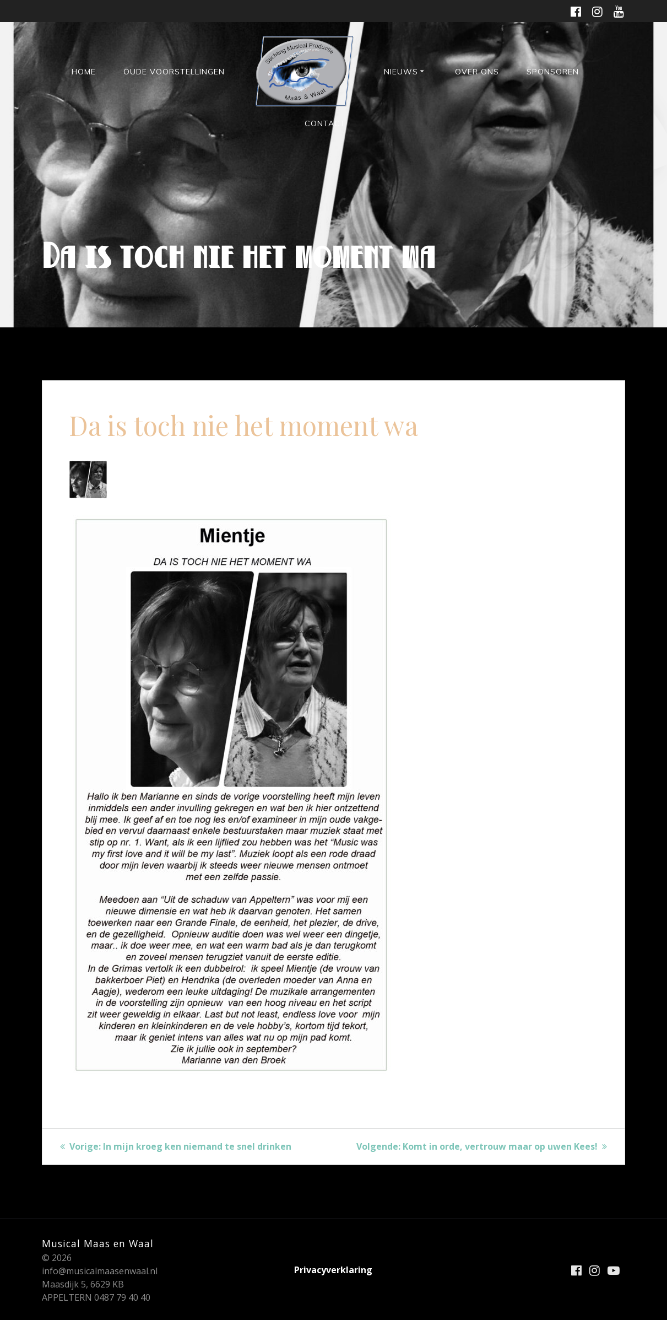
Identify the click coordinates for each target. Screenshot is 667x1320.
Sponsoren (553, 72)
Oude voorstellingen (174, 72)
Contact (325, 123)
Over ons (477, 72)
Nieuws (401, 72)
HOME (84, 72)
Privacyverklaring (333, 1270)
